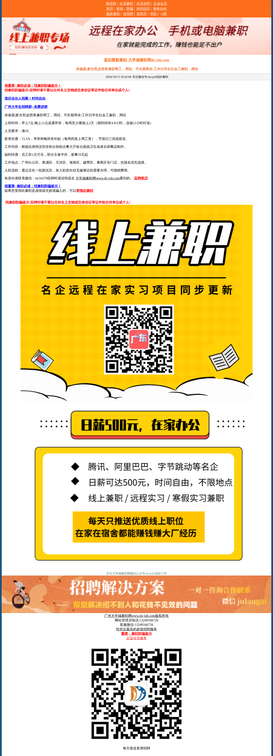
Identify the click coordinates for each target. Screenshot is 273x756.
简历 (109, 8)
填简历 (141, 14)
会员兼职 (126, 3)
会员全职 (143, 3)
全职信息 (143, 8)
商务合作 (160, 8)
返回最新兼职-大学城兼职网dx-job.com (136, 60)
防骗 (129, 8)
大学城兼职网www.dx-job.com (98, 178)
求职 (153, 14)
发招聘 (128, 14)
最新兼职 (113, 14)
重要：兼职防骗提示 (136, 633)
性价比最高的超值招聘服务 (136, 629)
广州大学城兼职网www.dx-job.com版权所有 (136, 616)
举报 (119, 8)
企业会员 (160, 3)
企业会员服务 (136, 638)
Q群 (164, 14)
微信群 (111, 3)
